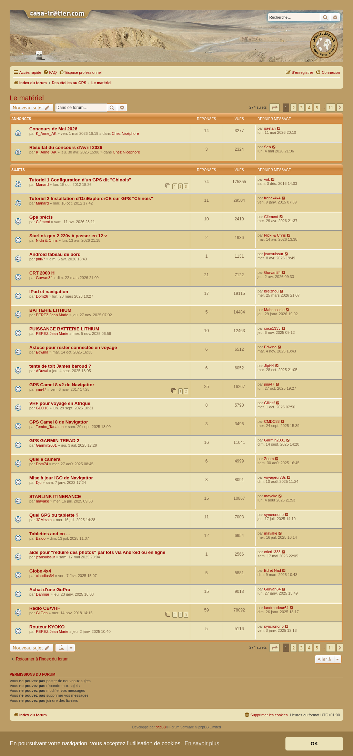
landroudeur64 (276, 608)
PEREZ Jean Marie (52, 315)
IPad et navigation (48, 291)
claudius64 (45, 576)
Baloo (41, 538)
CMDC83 (272, 421)
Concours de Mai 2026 (53, 128)
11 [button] (330, 108)
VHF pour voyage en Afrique (59, 403)
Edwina (42, 352)
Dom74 (42, 464)
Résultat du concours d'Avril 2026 (65, 147)
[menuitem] (50, 72)
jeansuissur (273, 254)
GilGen (42, 613)
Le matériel (27, 98)
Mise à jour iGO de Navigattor (61, 477)
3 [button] (301, 108)
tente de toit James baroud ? (60, 366)
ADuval (42, 371)
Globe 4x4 (40, 571)
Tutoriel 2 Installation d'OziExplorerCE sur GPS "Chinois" (91, 198)
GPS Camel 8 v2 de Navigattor (61, 384)
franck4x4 (272, 198)
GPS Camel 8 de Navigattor (58, 422)
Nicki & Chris (47, 240)
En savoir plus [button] (201, 743)
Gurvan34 (44, 278)
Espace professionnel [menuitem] (80, 72)
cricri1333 (272, 328)
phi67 (40, 259)
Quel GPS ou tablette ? (54, 515)
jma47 (41, 389)
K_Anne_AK (46, 133)
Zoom (269, 459)
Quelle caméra (44, 459)
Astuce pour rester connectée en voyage (73, 347)
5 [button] (317, 108)
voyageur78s (275, 477)
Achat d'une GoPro (49, 589)
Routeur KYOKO (47, 626)
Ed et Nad (272, 570)
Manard (42, 184)
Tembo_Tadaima (50, 427)
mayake (42, 501)
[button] (274, 107)
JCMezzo (44, 520)
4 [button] (309, 108)
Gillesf (269, 403)
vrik (267, 179)
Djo (39, 482)
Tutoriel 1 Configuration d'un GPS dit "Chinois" (80, 179)
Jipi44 (269, 366)
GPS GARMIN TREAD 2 (54, 440)
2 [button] (293, 108)
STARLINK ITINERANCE (55, 496)
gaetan (270, 128)
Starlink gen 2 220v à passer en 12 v (68, 235)
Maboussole (274, 310)
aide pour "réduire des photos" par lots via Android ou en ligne (97, 552)
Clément (43, 222)
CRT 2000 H (41, 273)
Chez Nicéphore (125, 133)
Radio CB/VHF (44, 608)
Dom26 (42, 296)
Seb (267, 147)
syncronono (274, 515)
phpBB (160, 727)
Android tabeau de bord (55, 254)
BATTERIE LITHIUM (50, 310)
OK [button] (314, 743)
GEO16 (42, 408)
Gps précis (41, 217)
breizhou (271, 291)
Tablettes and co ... (49, 533)
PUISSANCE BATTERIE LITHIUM (64, 328)
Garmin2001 (46, 445)
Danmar (42, 594)
